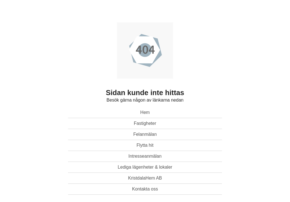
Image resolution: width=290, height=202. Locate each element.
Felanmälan (145, 134)
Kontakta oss (145, 189)
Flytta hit (145, 145)
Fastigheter (145, 123)
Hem (145, 112)
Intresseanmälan (145, 156)
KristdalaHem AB (145, 178)
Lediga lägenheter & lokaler (145, 167)
